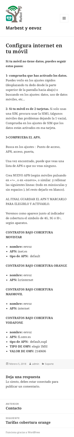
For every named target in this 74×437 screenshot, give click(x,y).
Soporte (49, 364)
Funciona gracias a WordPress (23, 432)
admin (35, 364)
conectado (44, 382)
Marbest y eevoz (23, 28)
